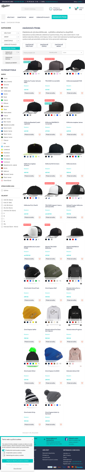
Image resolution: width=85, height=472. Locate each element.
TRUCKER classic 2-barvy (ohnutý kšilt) (53, 206)
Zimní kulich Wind (29, 373)
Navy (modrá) (8, 82)
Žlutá (5, 109)
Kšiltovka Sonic (71, 164)
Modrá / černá (8, 131)
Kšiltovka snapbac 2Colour (30, 165)
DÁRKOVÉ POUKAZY (43, 17)
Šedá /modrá (7, 128)
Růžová (6, 103)
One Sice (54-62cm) (10, 210)
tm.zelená (7, 156)
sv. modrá (6, 146)
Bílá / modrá (7, 122)
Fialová (6, 116)
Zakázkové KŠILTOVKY (8, 53)
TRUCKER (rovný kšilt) (52, 81)
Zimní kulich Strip (29, 414)
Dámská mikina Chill (72, 373)
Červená (6, 85)
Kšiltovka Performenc (52, 164)
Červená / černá (8, 174)
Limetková (7, 149)
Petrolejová (7, 159)
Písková (6, 140)
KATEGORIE (6, 28)
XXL (5, 224)
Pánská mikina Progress (74, 331)
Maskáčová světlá (9, 125)
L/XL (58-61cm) (8, 205)
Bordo (5, 168)
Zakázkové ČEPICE (8, 58)
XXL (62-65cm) (8, 208)
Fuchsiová (7, 162)
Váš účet (45, 452)
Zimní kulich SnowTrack (31, 289)
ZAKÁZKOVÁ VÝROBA (60, 17)
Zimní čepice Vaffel (30, 331)
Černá (5, 78)
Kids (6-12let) (8, 202)
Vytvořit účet (57, 10)
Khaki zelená (7, 112)
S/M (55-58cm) (8, 200)
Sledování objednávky (48, 455)
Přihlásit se (56, 8)
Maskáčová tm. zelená (10, 165)
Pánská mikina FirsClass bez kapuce (53, 331)
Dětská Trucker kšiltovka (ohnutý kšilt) (74, 206)
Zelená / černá (8, 137)
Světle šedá (7, 91)
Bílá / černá (7, 119)
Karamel (6, 106)
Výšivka (6, 190)
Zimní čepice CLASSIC (52, 373)
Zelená (6, 100)
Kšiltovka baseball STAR (74, 81)
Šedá (5, 97)
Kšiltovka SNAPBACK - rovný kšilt (52, 123)
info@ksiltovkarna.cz (51, 1)
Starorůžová (7, 180)
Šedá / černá (7, 134)
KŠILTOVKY (10, 17)
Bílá (5, 143)
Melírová (6, 171)
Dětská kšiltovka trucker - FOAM (32, 248)
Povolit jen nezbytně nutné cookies (17, 465)
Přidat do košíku (30, 93)
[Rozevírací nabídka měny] (80, 2)
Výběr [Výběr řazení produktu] (72, 53)
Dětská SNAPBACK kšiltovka (72, 248)
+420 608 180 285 (19, 1)
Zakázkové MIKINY (11, 63)
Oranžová (7, 153)
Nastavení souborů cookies (50, 462)
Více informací (17, 468)
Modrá (6, 94)
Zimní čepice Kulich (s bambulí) (52, 415)
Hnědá (6, 88)
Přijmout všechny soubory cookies (18, 461)
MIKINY (31, 17)
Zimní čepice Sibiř (51, 289)
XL (4, 221)
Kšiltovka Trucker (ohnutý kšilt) (32, 81)
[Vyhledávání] (32, 9)
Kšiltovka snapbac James (74, 123)
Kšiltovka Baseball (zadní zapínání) (32, 123)
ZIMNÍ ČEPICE (21, 17)
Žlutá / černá (7, 177)
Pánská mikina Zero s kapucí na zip (73, 290)
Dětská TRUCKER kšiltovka (51, 248)
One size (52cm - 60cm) (11, 227)
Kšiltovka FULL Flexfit (31, 206)
